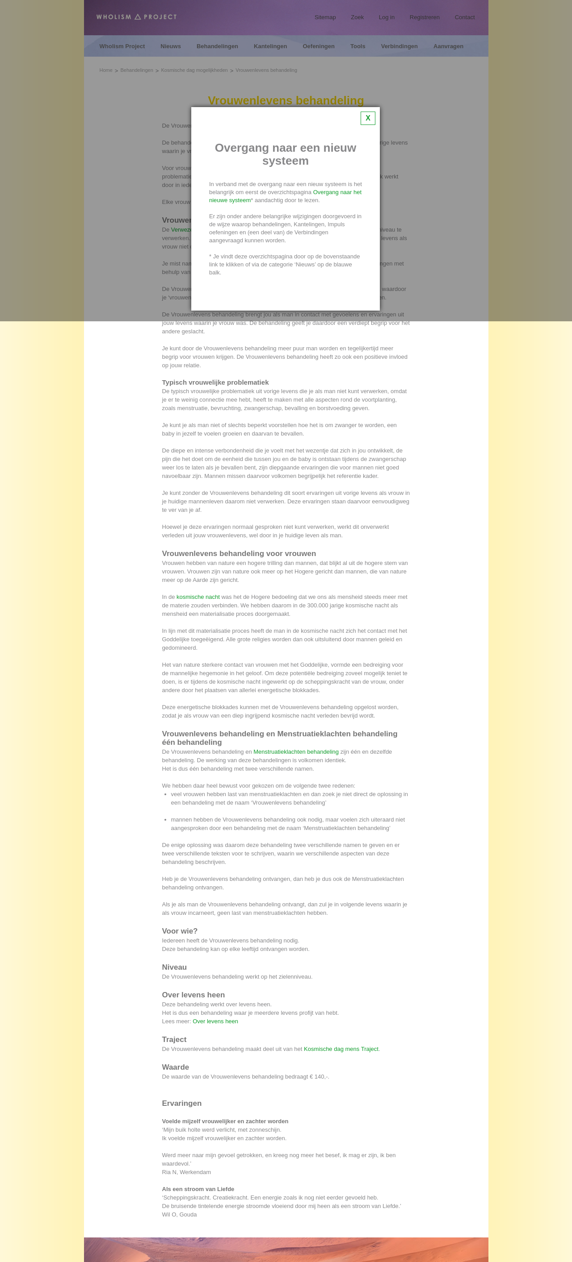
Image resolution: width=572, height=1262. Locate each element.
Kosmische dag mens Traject (341, 1049)
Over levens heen (215, 1021)
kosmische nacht (198, 597)
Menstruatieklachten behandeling (296, 751)
